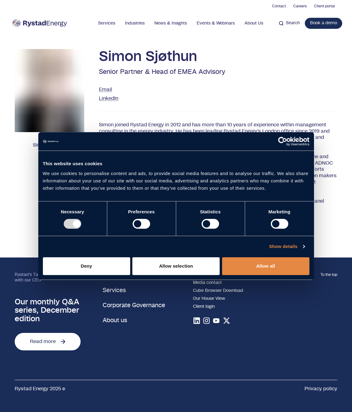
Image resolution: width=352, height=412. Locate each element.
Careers (300, 6)
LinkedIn (108, 98)
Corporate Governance (134, 305)
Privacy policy (321, 388)
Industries (135, 23)
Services (106, 23)
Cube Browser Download (218, 290)
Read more (47, 341)
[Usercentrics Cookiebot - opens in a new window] (282, 141)
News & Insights (170, 23)
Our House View (209, 298)
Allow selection (176, 266)
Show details (283, 246)
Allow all (265, 266)
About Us (253, 23)
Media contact (207, 282)
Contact (279, 6)
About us (115, 320)
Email (105, 89)
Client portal (324, 6)
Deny (86, 266)
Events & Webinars (216, 23)
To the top (328, 275)
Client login (204, 306)
